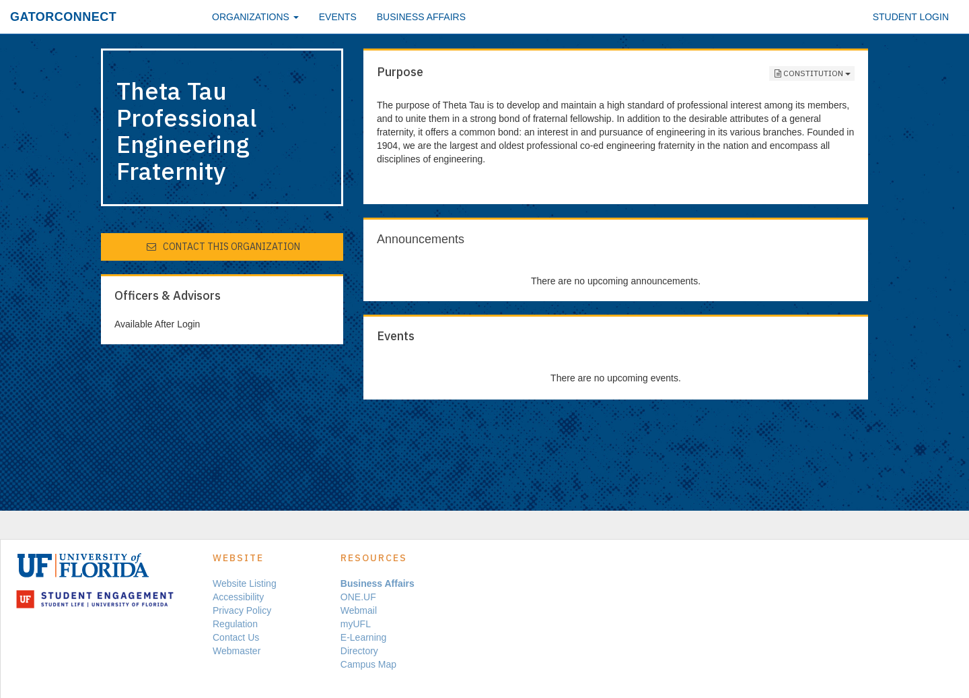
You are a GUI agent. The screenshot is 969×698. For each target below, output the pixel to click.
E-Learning (363, 637)
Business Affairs (421, 16)
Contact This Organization (222, 246)
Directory (359, 650)
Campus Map (368, 664)
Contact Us (236, 637)
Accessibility (238, 597)
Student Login (911, 16)
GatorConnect (63, 17)
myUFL (355, 623)
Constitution (812, 73)
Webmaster (236, 650)
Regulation (235, 623)
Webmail (358, 610)
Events (338, 16)
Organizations (255, 16)
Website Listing (245, 583)
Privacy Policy (242, 610)
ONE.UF (358, 597)
